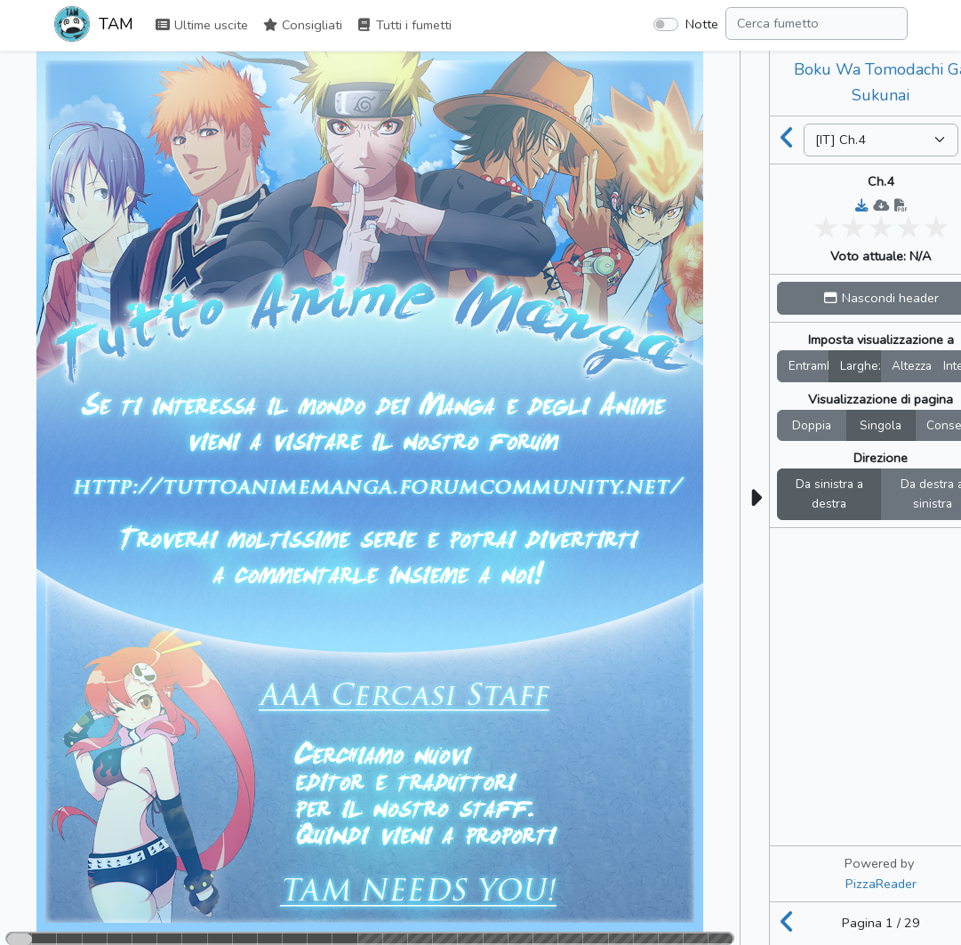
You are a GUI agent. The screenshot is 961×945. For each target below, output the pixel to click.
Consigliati (302, 25)
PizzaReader (881, 884)
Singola (880, 425)
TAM (93, 26)
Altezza (912, 365)
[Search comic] (816, 23)
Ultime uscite (201, 25)
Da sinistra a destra (829, 494)
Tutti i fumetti (404, 25)
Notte (701, 24)
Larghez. (860, 365)
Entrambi (809, 365)
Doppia (811, 425)
